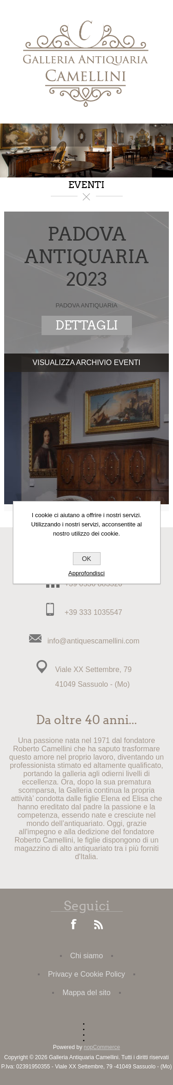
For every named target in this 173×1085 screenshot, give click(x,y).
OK (86, 558)
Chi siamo (86, 956)
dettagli (86, 325)
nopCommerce (102, 1047)
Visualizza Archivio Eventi (87, 362)
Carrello (109, 135)
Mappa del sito (86, 993)
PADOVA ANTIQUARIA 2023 (86, 257)
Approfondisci (86, 573)
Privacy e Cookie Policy (86, 974)
